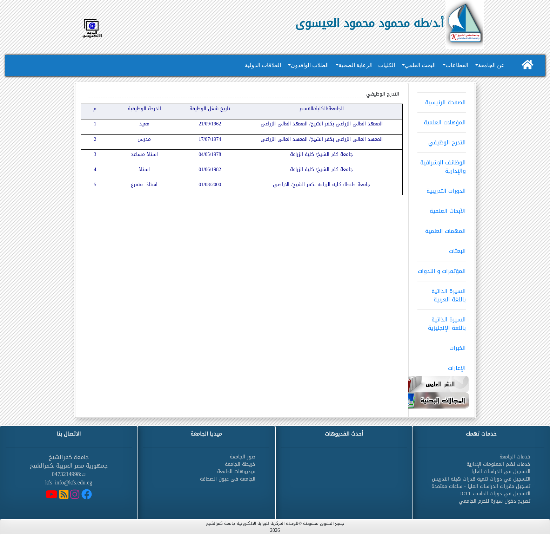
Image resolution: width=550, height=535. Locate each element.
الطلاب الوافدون (310, 65)
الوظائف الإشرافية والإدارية (441, 164)
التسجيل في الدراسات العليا (500, 471)
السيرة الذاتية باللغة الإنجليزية (441, 321)
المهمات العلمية (441, 228)
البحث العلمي (420, 65)
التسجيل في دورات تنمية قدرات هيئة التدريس (481, 479)
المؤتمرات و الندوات (441, 268)
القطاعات (456, 65)
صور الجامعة (242, 457)
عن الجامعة (491, 65)
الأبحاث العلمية (441, 208)
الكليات (386, 65)
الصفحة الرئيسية (441, 100)
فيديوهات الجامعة (236, 471)
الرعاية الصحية (355, 65)
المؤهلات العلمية (441, 120)
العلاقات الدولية (263, 65)
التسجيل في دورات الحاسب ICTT (495, 493)
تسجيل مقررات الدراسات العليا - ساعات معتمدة (480, 486)
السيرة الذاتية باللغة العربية (441, 293)
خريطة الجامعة (240, 464)
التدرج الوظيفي (441, 140)
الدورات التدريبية (441, 188)
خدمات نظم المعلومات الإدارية (498, 464)
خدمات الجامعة (514, 457)
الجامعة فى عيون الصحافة (227, 479)
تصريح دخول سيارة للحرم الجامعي (494, 501)
